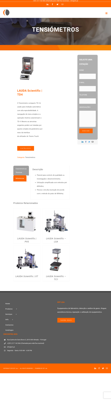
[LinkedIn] (82, 142)
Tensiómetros (30, 157)
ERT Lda (15, 368)
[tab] (21, 170)
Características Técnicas (21, 170)
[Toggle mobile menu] (106, 13)
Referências (20, 178)
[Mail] (92, 142)
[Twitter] (89, 142)
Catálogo (25, 148)
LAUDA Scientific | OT (27, 276)
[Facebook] (86, 142)
